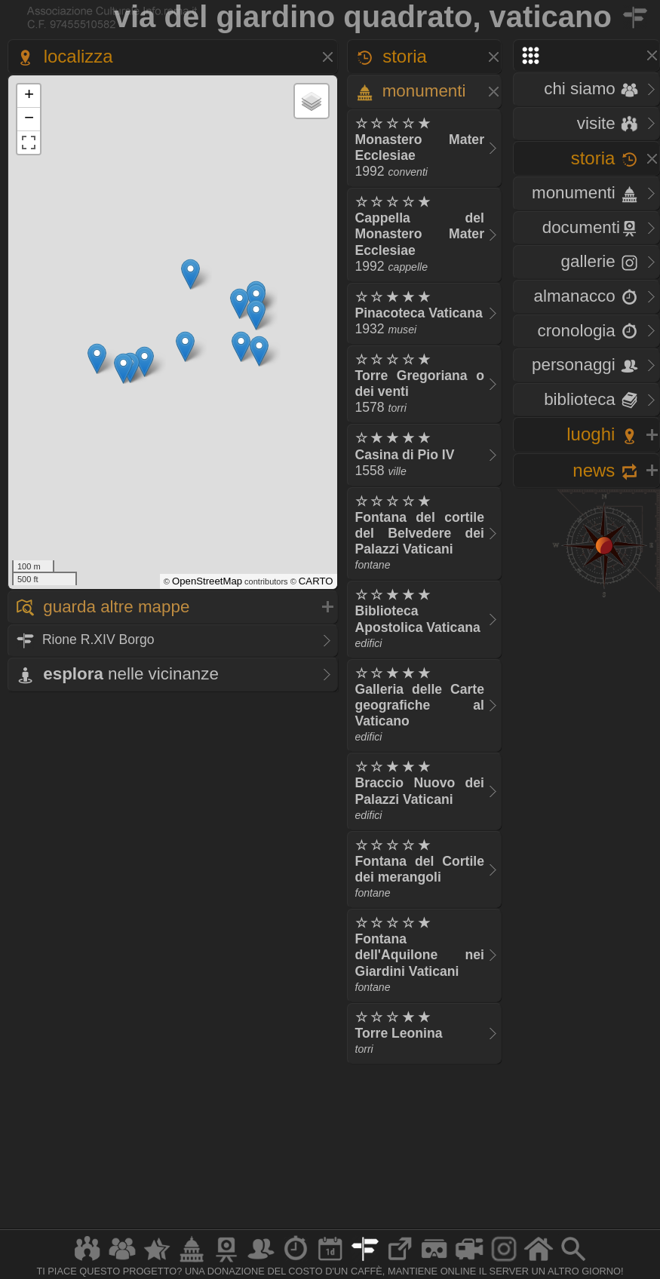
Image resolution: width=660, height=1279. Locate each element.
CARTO (316, 581)
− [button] (29, 119)
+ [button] (29, 95)
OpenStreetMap (207, 581)
